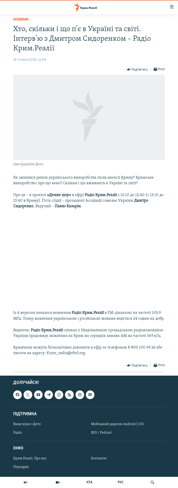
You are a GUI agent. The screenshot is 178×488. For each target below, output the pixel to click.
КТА (89, 482)
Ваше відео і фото (27, 424)
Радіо (17, 432)
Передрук (21, 467)
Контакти (98, 458)
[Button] (137, 69)
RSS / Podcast (101, 432)
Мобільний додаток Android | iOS (117, 424)
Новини (20, 19)
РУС (121, 482)
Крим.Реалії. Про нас (30, 458)
